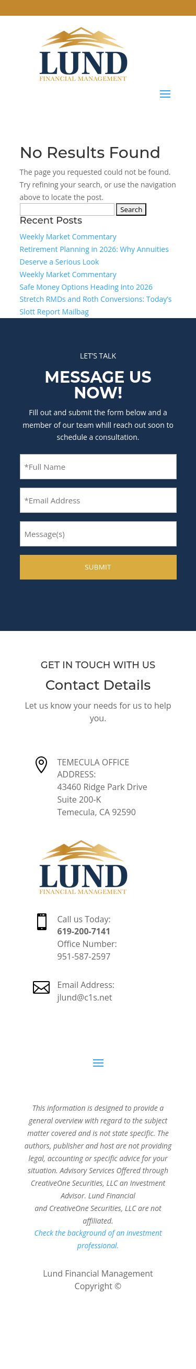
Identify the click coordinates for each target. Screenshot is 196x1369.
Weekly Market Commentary (68, 236)
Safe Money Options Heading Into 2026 (86, 287)
